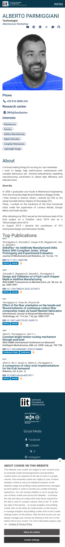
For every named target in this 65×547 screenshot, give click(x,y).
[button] (27, 27)
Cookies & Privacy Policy (20, 524)
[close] (60, 461)
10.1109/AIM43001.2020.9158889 (22, 349)
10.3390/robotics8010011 (18, 375)
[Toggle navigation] (58, 4)
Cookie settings (31, 540)
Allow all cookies (32, 532)
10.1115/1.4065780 (14, 260)
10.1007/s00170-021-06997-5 (20, 320)
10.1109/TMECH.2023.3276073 (21, 288)
